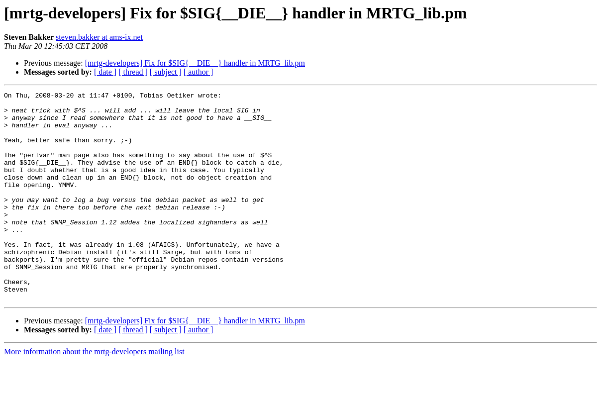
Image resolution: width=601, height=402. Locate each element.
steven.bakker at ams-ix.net (99, 37)
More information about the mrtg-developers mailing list (94, 393)
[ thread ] (133, 72)
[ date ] (105, 72)
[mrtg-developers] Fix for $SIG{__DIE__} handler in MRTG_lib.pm (195, 63)
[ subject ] (166, 72)
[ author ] (198, 72)
